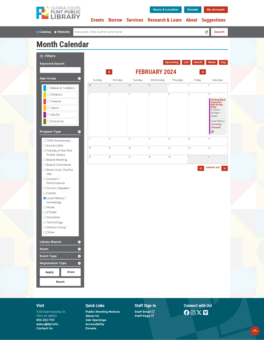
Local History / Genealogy (56, 200)
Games (51, 193)
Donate (192, 9)
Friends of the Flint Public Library (59, 152)
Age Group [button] (48, 78)
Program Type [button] (50, 131)
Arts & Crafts (54, 145)
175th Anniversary (58, 140)
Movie (50, 207)
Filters (51, 56)
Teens (54, 108)
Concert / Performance (55, 181)
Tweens (55, 101)
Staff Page (142, 316)
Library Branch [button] (50, 242)
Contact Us (44, 328)
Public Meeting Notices (103, 311)
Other (50, 232)
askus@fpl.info (47, 324)
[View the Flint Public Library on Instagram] (193, 313)
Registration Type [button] (53, 263)
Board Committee (58, 164)
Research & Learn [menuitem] (165, 20)
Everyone (57, 121)
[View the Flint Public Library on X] (199, 313)
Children (56, 94)
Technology (54, 222)
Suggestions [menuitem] (214, 20)
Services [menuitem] (134, 20)
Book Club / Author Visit (59, 172)
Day (223, 62)
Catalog (45, 32)
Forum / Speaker (58, 188)
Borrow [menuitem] (115, 20)
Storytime (53, 217)
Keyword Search (52, 63)
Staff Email (143, 311)
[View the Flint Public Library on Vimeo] (205, 313)
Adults (54, 114)
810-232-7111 (45, 320)
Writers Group (56, 227)
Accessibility (95, 324)
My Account (216, 9)
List (186, 62)
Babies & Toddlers (62, 88)
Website (63, 32)
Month (198, 62)
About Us (92, 316)
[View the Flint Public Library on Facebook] (186, 313)
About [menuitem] (191, 20)
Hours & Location (165, 9)
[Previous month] (109, 71)
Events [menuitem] (97, 20)
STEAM (51, 212)
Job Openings (96, 320)
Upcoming (171, 62)
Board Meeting (56, 159)
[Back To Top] (255, 331)
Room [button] (44, 249)
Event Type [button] (48, 256)
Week (212, 62)
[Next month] (203, 71)
